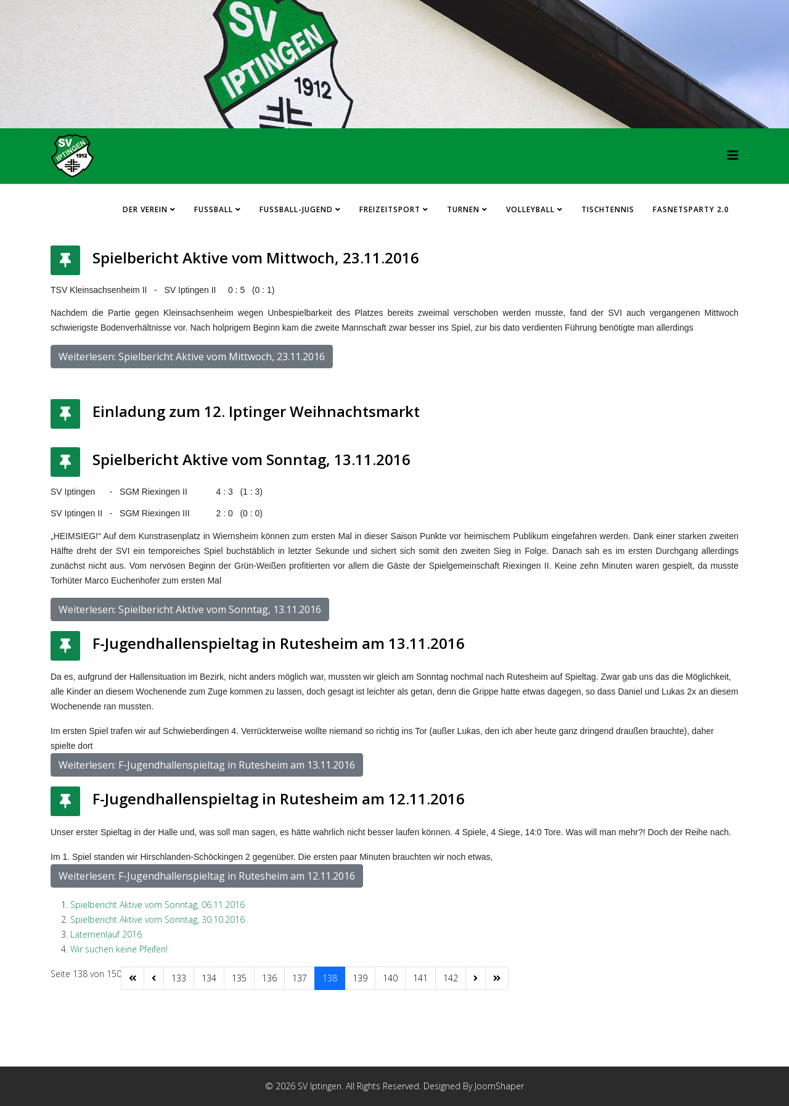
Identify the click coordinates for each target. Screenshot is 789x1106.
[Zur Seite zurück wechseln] (154, 978)
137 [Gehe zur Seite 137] (299, 978)
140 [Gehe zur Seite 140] (390, 978)
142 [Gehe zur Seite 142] (450, 978)
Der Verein (145, 209)
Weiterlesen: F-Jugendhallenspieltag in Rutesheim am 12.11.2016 (207, 876)
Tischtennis (607, 209)
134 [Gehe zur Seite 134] (209, 978)
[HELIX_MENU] (732, 155)
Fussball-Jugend (296, 209)
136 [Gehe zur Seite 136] (269, 978)
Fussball (213, 209)
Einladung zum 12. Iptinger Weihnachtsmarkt (256, 411)
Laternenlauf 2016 (106, 934)
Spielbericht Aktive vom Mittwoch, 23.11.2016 (255, 257)
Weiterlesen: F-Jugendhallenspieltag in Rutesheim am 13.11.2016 (207, 765)
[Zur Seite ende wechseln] (497, 978)
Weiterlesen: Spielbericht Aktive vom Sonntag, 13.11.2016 (190, 609)
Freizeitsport (389, 209)
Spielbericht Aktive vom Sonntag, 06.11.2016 (157, 904)
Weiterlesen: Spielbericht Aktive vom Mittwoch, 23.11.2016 (192, 356)
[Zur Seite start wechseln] (132, 978)
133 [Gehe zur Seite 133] (178, 978)
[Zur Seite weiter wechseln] (475, 978)
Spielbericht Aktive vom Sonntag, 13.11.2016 (251, 459)
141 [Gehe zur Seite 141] (420, 978)
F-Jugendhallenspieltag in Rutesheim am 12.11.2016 (278, 798)
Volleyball (530, 209)
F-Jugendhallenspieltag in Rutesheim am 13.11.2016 (278, 643)
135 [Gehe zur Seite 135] (239, 978)
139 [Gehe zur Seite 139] (360, 978)
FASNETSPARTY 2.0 (691, 209)
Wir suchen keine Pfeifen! (119, 949)
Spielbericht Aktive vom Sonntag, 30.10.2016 (157, 919)
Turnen (463, 209)
